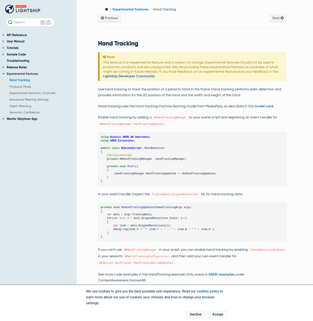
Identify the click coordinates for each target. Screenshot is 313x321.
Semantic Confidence (24, 112)
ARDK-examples (223, 274)
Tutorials (10, 48)
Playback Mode (20, 87)
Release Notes (15, 67)
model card (265, 106)
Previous (111, 18)
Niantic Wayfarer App (20, 119)
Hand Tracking (19, 80)
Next (278, 18)
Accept (217, 314)
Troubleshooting (18, 61)
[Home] (108, 9)
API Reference (15, 35)
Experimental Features (20, 74)
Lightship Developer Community (131, 76)
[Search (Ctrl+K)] (30, 22)
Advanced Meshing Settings (28, 99)
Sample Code (14, 54)
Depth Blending (20, 106)
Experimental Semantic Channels (32, 93)
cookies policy (208, 291)
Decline (195, 314)
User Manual (13, 41)
